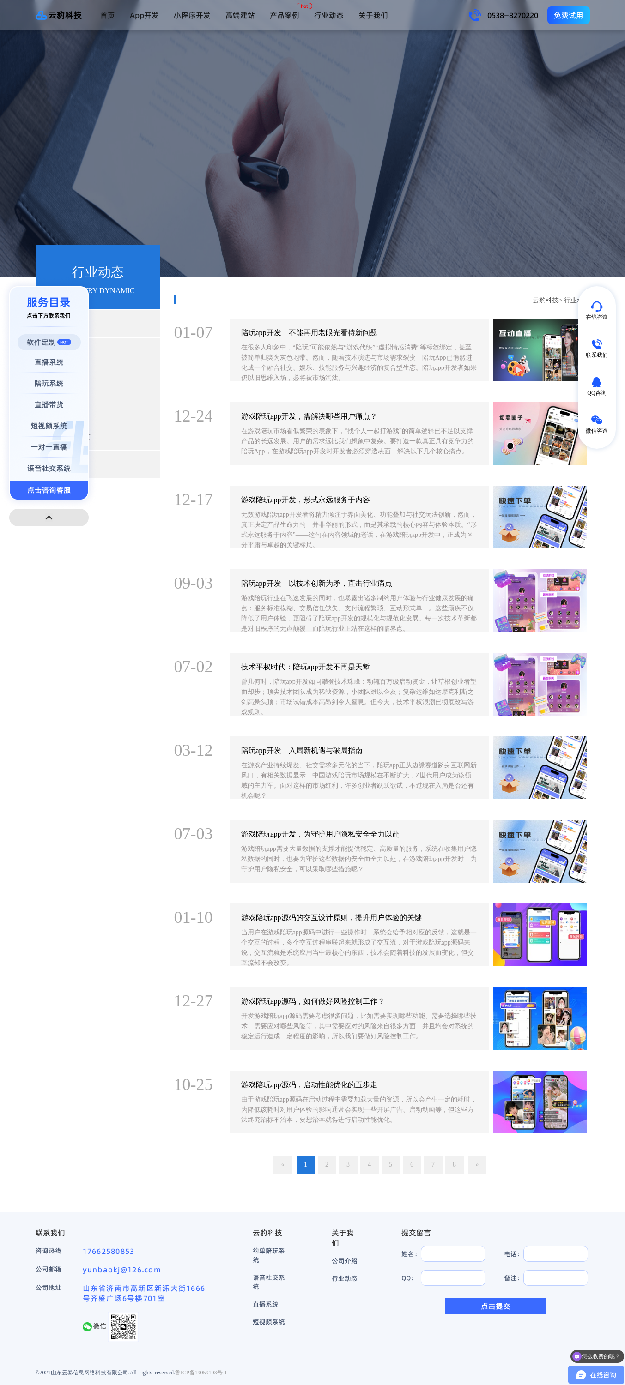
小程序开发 (192, 15)
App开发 (144, 15)
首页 (107, 15)
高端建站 (240, 15)
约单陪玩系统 (269, 1255)
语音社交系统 (269, 1282)
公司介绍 (345, 1260)
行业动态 (329, 15)
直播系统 (266, 1304)
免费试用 (568, 15)
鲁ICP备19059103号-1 (201, 1372)
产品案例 (284, 15)
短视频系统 (269, 1321)
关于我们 (373, 15)
